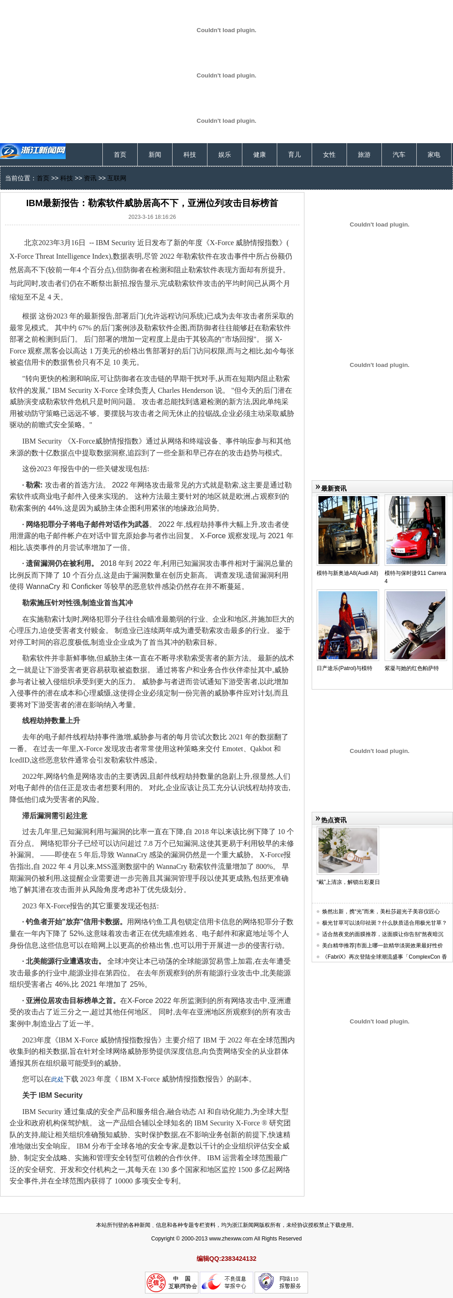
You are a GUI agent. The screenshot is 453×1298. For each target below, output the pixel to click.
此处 (57, 1079)
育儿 (294, 154)
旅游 (364, 154)
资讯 (90, 178)
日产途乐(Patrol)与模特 (344, 668)
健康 (259, 154)
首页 (120, 154)
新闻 (155, 154)
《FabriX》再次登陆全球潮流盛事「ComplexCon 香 (384, 957)
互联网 (116, 178)
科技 (189, 154)
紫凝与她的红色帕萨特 (412, 668)
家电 (434, 154)
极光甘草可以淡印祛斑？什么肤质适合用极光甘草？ (384, 923)
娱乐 (224, 154)
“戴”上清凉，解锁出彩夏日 (348, 882)
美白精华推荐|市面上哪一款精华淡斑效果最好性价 (382, 945)
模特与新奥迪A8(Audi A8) (347, 573)
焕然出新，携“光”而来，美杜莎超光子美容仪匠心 (381, 911)
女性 (329, 154)
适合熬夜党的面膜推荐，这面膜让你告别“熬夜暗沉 (382, 934)
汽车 (399, 154)
